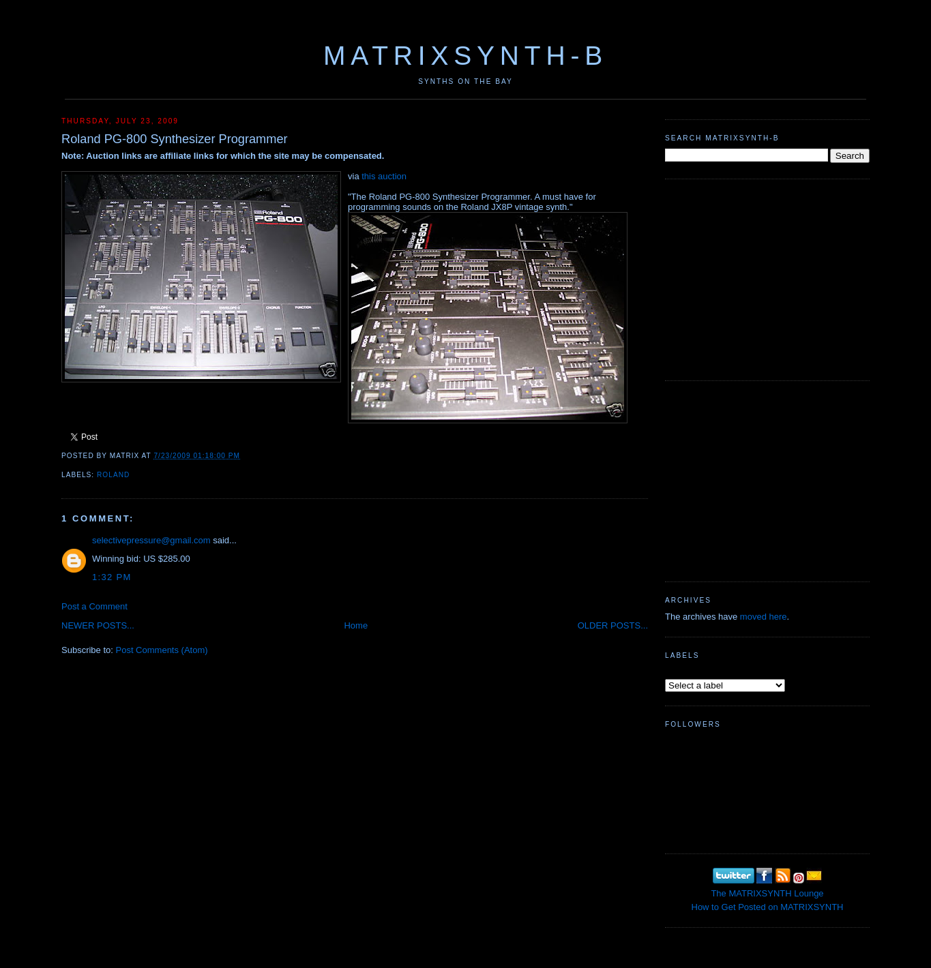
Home (356, 625)
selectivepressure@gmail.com (151, 540)
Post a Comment (94, 606)
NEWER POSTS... (97, 625)
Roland (113, 475)
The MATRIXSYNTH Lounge (767, 893)
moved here (763, 616)
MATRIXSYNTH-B (465, 55)
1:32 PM (112, 577)
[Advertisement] (767, 278)
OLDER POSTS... (613, 625)
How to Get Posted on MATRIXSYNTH (768, 907)
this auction (384, 176)
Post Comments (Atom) (162, 650)
